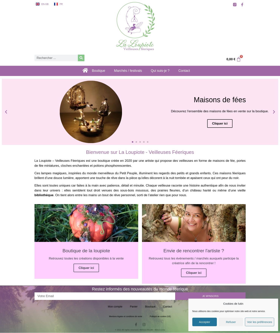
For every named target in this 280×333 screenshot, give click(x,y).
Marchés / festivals (130, 71)
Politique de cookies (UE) (160, 317)
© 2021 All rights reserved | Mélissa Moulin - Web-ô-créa (140, 330)
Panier (133, 306)
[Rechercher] (81, 58)
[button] (6, 112)
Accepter (204, 322)
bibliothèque (44, 195)
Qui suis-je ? (164, 71)
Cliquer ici (86, 268)
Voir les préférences (259, 322)
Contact (190, 71)
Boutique (99, 71)
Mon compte (115, 306)
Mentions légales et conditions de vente (125, 317)
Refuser (231, 322)
